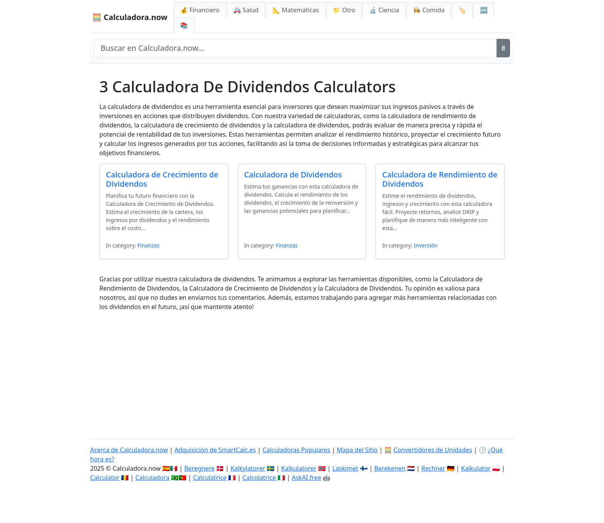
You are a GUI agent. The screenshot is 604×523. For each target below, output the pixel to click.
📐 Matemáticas (295, 10)
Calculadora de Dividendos (293, 174)
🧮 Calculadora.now (130, 17)
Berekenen (389, 468)
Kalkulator (476, 468)
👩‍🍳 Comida (429, 10)
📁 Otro (344, 10)
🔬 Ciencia (384, 10)
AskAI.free (306, 477)
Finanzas (148, 245)
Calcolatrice (259, 477)
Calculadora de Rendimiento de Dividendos (439, 179)
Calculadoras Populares (296, 450)
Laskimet (345, 468)
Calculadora (152, 477)
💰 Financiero (200, 10)
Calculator (104, 477)
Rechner (433, 468)
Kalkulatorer (299, 468)
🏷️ (462, 10)
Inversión (426, 245)
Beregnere (199, 468)
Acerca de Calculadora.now (129, 450)
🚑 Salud (246, 10)
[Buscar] (503, 48)
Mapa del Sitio (357, 450)
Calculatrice (209, 477)
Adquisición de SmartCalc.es (215, 450)
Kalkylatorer (247, 468)
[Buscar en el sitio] (295, 48)
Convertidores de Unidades (433, 450)
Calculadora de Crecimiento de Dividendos (162, 179)
